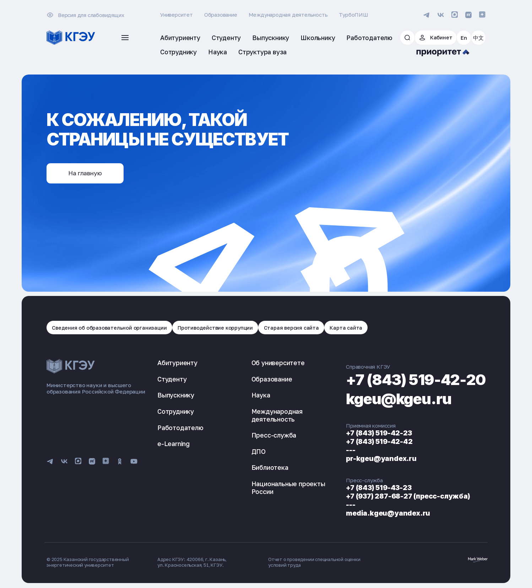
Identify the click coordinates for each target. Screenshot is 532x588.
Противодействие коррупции (218, 328)
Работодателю (180, 428)
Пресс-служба (267, 436)
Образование (220, 14)
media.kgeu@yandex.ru (377, 514)
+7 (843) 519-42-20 (409, 380)
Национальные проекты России (282, 488)
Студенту (171, 380)
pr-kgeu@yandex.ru (370, 459)
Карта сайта (352, 328)
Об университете (271, 363)
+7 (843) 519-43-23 (368, 488)
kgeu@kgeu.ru (390, 399)
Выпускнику (175, 396)
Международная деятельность (288, 14)
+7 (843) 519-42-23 (367, 433)
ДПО (252, 452)
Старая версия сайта (296, 328)
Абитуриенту (177, 363)
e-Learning (173, 444)
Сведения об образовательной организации (110, 328)
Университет (176, 14)
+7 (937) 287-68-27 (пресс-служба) (398, 497)
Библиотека (263, 468)
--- (337, 450)
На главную (87, 173)
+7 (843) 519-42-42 (367, 442)
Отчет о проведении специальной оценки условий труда (315, 562)
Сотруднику (175, 412)
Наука (254, 396)
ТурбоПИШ (353, 14)
